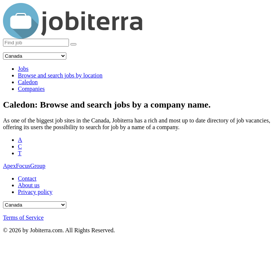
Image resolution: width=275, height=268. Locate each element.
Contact (27, 178)
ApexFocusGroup (24, 166)
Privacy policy (35, 192)
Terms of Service (23, 217)
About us (28, 185)
